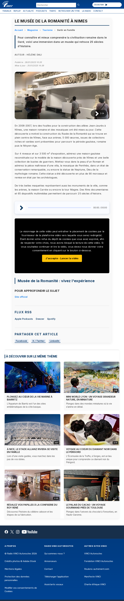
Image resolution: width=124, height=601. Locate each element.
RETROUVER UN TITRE (69, 11)
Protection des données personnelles (17, 578)
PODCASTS (41, 11)
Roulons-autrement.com (96, 569)
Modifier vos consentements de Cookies (21, 590)
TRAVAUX (6, 11)
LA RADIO (86, 11)
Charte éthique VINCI (95, 584)
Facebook (21, 341)
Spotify (51, 319)
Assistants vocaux (53, 584)
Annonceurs (50, 561)
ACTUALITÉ (28, 11)
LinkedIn (54, 341)
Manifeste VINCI (92, 576)
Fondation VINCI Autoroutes (98, 561)
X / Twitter (38, 341)
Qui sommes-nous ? (54, 553)
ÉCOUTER (101, 4)
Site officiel (21, 296)
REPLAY (17, 11)
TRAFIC (52, 11)
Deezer (40, 319)
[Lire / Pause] (94, 113)
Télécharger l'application (56, 576)
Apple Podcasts (24, 319)
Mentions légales (13, 569)
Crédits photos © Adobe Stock (20, 561)
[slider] (59, 207)
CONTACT (98, 11)
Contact (48, 569)
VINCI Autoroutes (93, 553)
